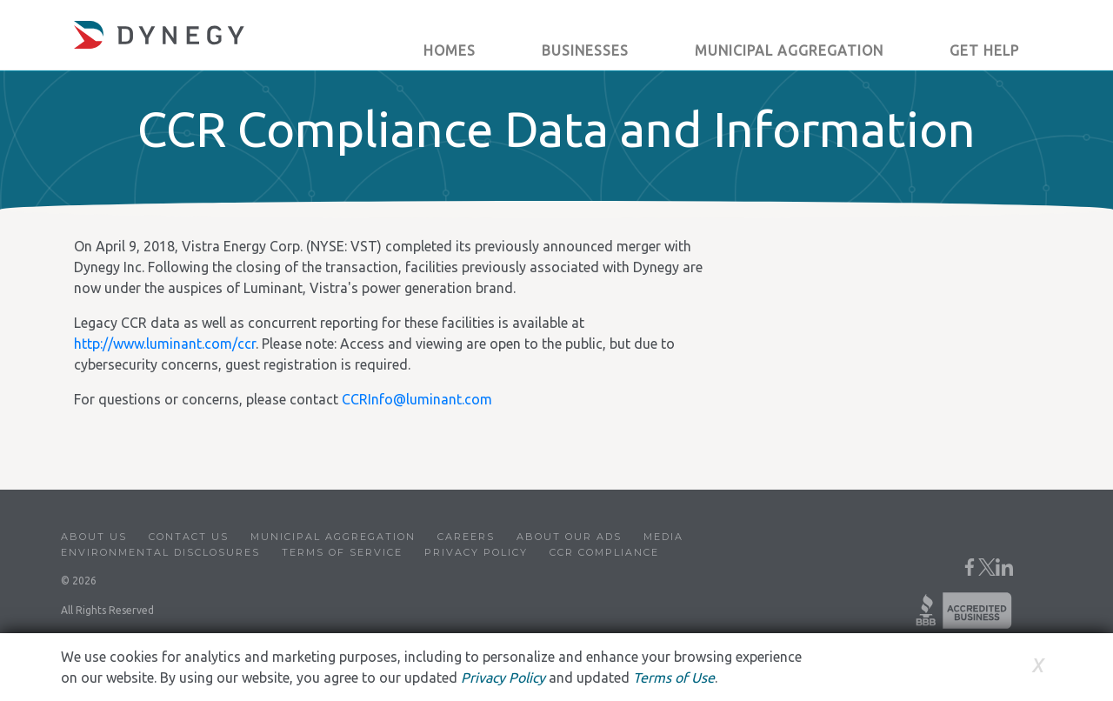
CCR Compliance (604, 552)
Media (663, 537)
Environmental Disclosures (160, 552)
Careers (466, 537)
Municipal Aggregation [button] (789, 50)
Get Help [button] (984, 50)
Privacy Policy (476, 552)
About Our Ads (569, 537)
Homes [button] (449, 50)
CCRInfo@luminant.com (417, 399)
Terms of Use (674, 677)
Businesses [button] (585, 50)
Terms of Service (342, 552)
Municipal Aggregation (333, 537)
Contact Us (189, 537)
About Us (94, 537)
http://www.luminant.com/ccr (165, 343)
